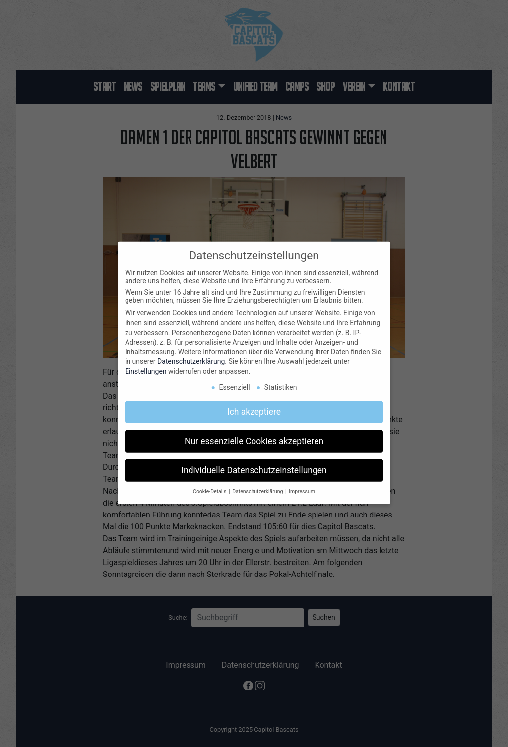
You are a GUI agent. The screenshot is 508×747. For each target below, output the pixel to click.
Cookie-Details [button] (210, 487)
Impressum (302, 487)
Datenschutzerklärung (191, 357)
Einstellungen (146, 366)
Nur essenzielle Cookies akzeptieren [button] (254, 436)
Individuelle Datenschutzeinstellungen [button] (253, 465)
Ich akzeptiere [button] (254, 407)
